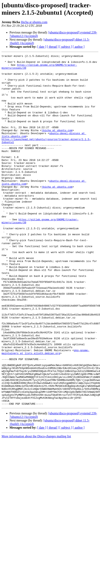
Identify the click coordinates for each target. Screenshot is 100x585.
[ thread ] (53, 46)
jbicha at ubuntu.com (34, 22)
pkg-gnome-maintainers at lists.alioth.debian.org (45, 411)
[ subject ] (65, 46)
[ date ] (41, 46)
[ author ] (79, 46)
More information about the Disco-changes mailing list (36, 506)
